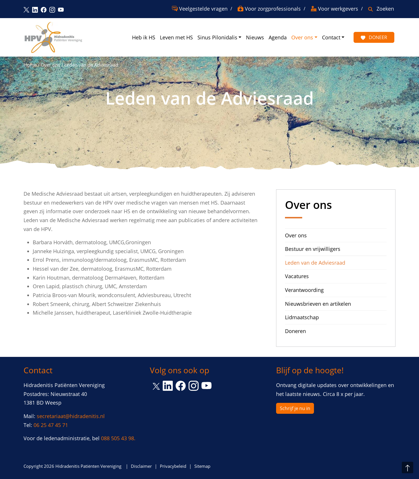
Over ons (302, 37)
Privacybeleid (173, 466)
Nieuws (255, 37)
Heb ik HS (143, 37)
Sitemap (202, 466)
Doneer (374, 37)
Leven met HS (176, 37)
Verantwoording (304, 289)
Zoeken (385, 8)
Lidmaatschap (302, 317)
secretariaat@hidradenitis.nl (71, 416)
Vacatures (297, 276)
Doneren (295, 331)
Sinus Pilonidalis (217, 37)
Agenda (278, 37)
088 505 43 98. (118, 438)
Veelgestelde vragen (203, 8)
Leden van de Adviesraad (315, 262)
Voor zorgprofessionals (273, 8)
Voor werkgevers (338, 8)
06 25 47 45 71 (51, 425)
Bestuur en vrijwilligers (312, 248)
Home (30, 65)
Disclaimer (141, 466)
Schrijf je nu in (295, 408)
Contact (331, 37)
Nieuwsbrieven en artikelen (318, 303)
